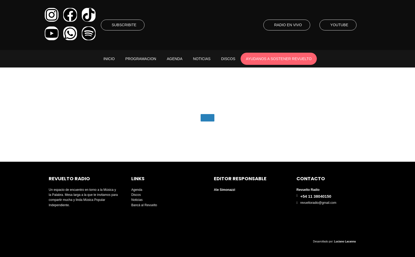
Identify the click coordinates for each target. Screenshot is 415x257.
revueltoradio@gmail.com (318, 203)
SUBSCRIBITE (124, 25)
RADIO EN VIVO (288, 25)
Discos (228, 59)
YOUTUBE (339, 25)
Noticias (201, 59)
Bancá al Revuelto (144, 205)
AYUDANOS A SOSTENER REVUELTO (279, 59)
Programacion (140, 59)
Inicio (109, 59)
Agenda (174, 59)
